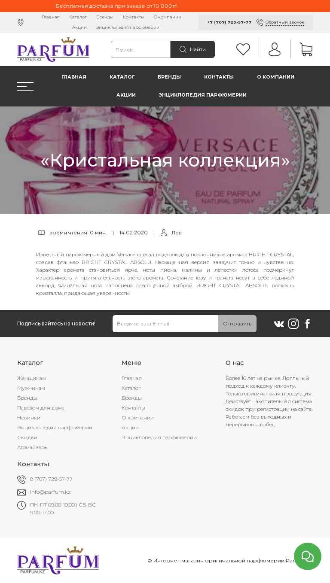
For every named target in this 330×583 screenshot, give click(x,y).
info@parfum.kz (50, 492)
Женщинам (31, 378)
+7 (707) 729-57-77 (229, 22)
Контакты (133, 17)
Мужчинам (31, 388)
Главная (51, 17)
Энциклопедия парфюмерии (127, 27)
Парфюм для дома (40, 407)
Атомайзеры (33, 447)
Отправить (237, 323)
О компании (167, 17)
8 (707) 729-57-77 (51, 479)
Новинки (28, 417)
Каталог (78, 17)
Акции (79, 27)
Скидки (27, 437)
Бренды (104, 17)
